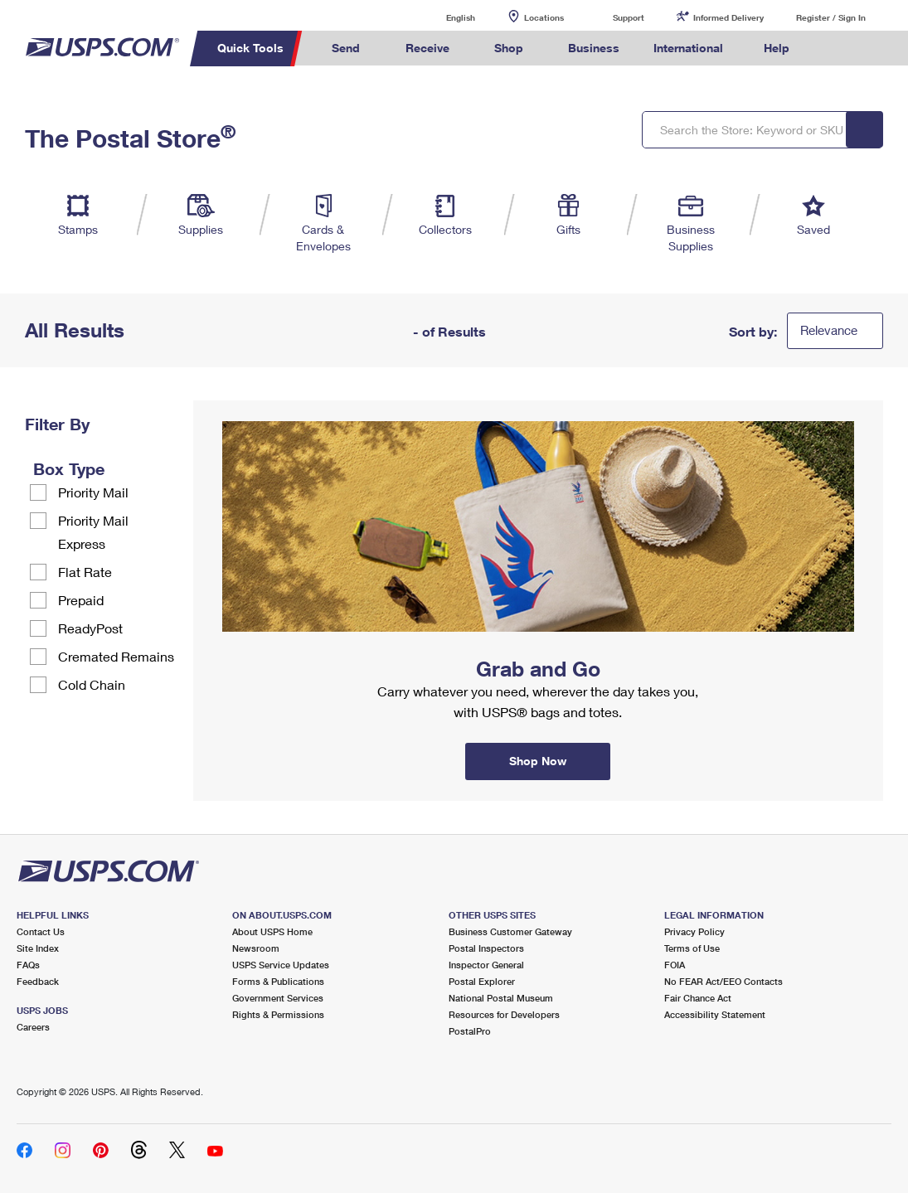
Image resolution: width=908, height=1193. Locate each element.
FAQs (28, 964)
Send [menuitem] (346, 48)
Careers (33, 1026)
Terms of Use (692, 948)
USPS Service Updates (280, 964)
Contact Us (41, 931)
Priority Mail (93, 492)
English (443, 17)
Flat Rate (85, 572)
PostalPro (470, 1031)
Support (628, 17)
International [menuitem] (688, 48)
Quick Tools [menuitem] (250, 48)
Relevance (828, 329)
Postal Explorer (482, 981)
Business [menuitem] (593, 48)
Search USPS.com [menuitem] (834, 48)
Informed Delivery (728, 17)
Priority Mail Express (93, 531)
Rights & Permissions (278, 1014)
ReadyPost (90, 628)
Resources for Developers (504, 1014)
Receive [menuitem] (427, 48)
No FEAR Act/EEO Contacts (723, 981)
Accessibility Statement (714, 1014)
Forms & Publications (278, 981)
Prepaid (81, 600)
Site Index (38, 948)
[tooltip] (115, 468)
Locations (544, 17)
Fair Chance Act (697, 997)
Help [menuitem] (776, 48)
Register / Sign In (831, 17)
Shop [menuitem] (508, 48)
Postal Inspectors (486, 948)
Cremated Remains (116, 656)
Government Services (277, 997)
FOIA (674, 964)
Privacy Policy (694, 931)
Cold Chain (91, 684)
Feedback (38, 981)
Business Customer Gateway (510, 931)
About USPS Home (272, 931)
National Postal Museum (501, 997)
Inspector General (486, 964)
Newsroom (255, 948)
